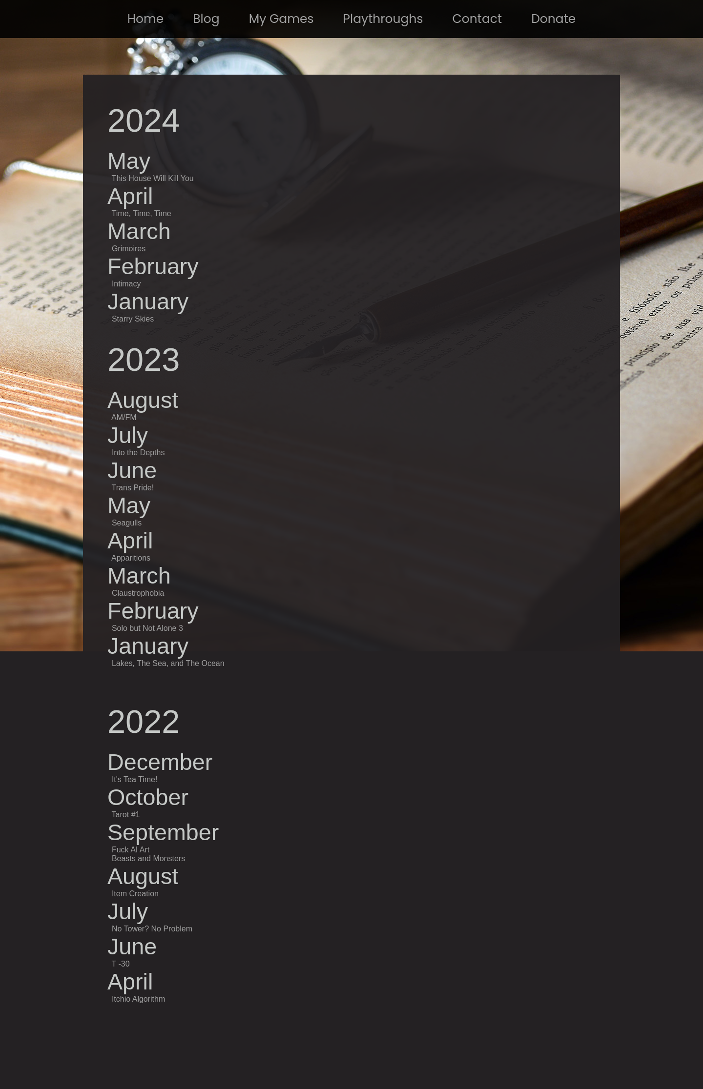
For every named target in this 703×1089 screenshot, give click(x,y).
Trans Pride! (133, 488)
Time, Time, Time (141, 213)
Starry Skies (133, 319)
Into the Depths (138, 452)
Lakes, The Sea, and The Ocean (168, 663)
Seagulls (127, 523)
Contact (477, 18)
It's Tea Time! (134, 779)
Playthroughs (383, 18)
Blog (206, 18)
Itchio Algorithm (137, 999)
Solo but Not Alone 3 (147, 628)
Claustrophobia (138, 593)
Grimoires (128, 248)
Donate (553, 18)
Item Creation (135, 893)
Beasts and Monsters (148, 858)
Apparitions (130, 558)
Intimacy (126, 284)
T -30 (119, 964)
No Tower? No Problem (150, 929)
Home (145, 18)
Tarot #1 (126, 814)
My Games (281, 18)
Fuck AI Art (130, 850)
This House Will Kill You (153, 178)
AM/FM (124, 417)
